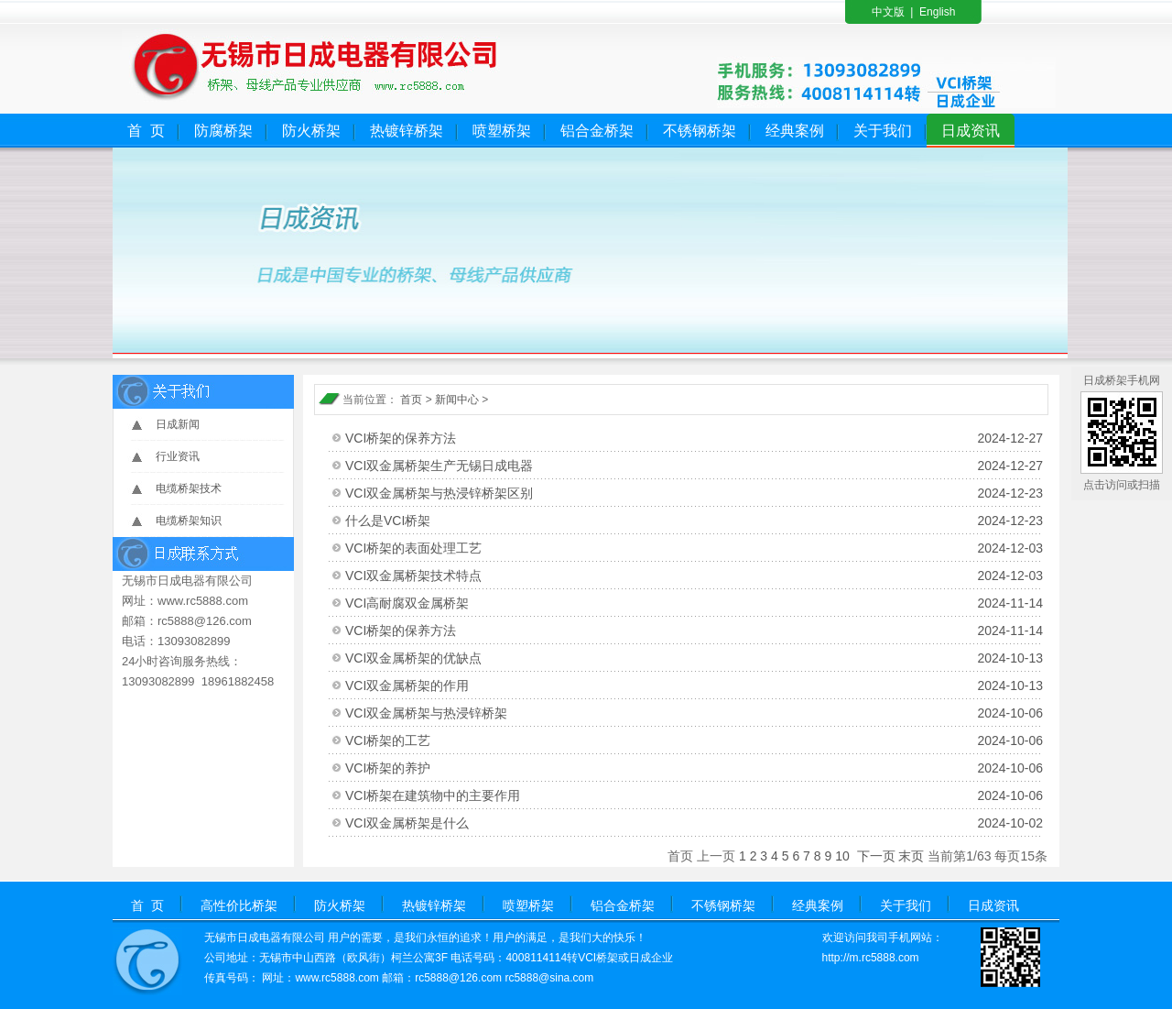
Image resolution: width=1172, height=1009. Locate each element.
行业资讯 (178, 456)
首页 (411, 399)
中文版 (888, 11)
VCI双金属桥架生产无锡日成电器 (694, 465)
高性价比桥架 (239, 905)
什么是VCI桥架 (694, 520)
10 (842, 856)
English (937, 11)
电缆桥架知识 (189, 520)
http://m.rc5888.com (870, 957)
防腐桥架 (223, 130)
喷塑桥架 (501, 130)
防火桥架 (311, 130)
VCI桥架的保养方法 (694, 438)
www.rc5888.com (336, 977)
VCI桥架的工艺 (694, 740)
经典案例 (794, 130)
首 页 (146, 130)
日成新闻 (178, 424)
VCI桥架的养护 (694, 768)
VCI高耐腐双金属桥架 (694, 603)
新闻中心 (457, 399)
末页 (911, 856)
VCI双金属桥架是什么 (694, 823)
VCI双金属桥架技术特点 (694, 575)
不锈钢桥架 (699, 130)
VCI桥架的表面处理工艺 (694, 548)
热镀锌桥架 (406, 130)
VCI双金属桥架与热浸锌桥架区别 (694, 493)
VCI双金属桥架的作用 (694, 685)
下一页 (876, 856)
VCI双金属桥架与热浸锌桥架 (694, 713)
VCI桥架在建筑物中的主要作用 (694, 795)
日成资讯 (970, 130)
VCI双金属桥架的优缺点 (694, 658)
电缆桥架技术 (189, 488)
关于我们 (882, 130)
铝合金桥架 (597, 130)
